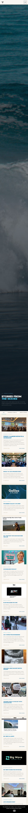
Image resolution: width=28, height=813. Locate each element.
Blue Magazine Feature (10, 602)
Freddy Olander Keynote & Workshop (13, 437)
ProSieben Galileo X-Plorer (11, 503)
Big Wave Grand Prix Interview (12, 769)
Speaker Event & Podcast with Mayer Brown (12, 702)
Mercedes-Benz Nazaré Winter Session (12, 669)
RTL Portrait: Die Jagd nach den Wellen (13, 536)
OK (14, 810)
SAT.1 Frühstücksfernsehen (11, 634)
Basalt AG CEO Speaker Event (12, 471)
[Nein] (26, 809)
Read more (22, 448)
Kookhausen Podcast (10, 569)
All (4, 412)
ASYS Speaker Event (9, 802)
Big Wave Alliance (8, 736)
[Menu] (25, 2)
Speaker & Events (12, 412)
